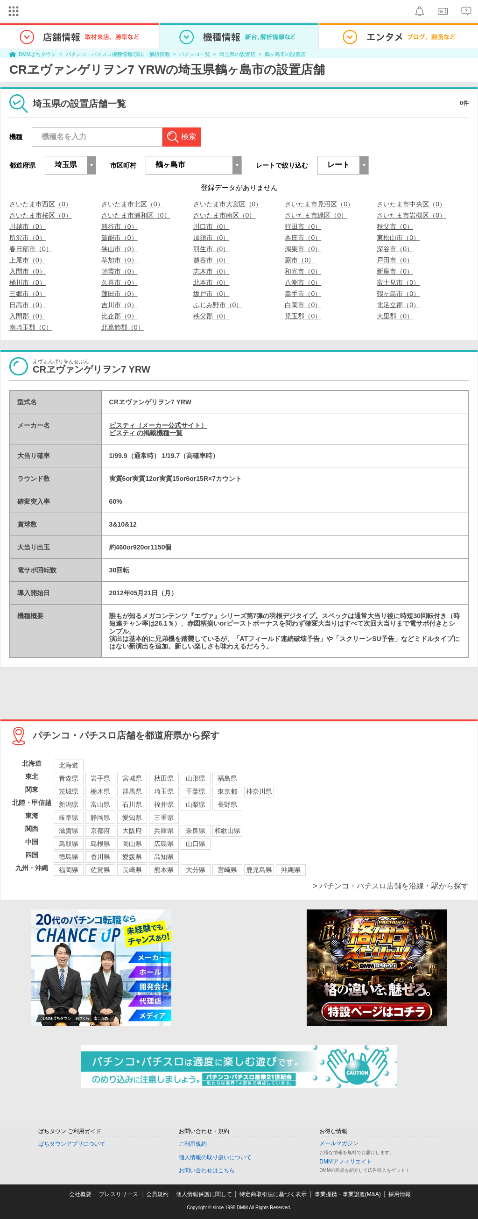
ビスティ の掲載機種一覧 (146, 433)
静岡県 (100, 817)
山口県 (195, 843)
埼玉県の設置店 (237, 54)
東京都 (227, 791)
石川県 (132, 804)
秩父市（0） (395, 226)
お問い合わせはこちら (207, 1170)
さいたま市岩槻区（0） (411, 215)
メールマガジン (338, 1143)
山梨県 (195, 804)
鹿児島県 (259, 870)
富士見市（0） (398, 282)
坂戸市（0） (211, 293)
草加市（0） (119, 260)
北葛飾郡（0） (122, 327)
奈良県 (195, 830)
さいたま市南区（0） (224, 215)
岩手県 (100, 778)
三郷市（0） (27, 293)
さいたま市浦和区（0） (135, 215)
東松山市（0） (398, 237)
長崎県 (132, 870)
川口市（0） (211, 226)
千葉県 (195, 791)
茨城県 (68, 791)
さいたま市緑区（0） (316, 215)
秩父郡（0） (211, 316)
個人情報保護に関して (204, 1194)
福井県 (164, 804)
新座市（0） (395, 271)
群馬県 (132, 791)
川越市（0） (27, 226)
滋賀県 (68, 830)
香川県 (100, 856)
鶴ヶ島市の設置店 (285, 54)
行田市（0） (303, 226)
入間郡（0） (27, 316)
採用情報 (399, 1194)
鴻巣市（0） (303, 249)
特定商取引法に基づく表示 (273, 1194)
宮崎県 (227, 870)
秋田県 (164, 778)
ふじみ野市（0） (218, 305)
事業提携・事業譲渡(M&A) (348, 1194)
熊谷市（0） (119, 226)
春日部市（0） (30, 249)
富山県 (100, 804)
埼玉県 (164, 791)
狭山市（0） (119, 249)
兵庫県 (164, 830)
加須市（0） (211, 237)
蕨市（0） (300, 260)
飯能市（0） (119, 237)
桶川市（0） (27, 282)
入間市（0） (27, 271)
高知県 (164, 856)
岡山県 (132, 843)
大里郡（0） (395, 316)
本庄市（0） (303, 237)
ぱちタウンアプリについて (71, 1144)
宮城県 (132, 778)
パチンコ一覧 (194, 54)
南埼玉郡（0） (30, 327)
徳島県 (68, 856)
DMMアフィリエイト (345, 1161)
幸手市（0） (303, 293)
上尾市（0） (27, 260)
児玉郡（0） (303, 316)
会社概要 (80, 1194)
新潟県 (68, 804)
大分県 (195, 870)
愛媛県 (132, 856)
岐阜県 (68, 817)
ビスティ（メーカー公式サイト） (158, 425)
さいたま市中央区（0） (411, 204)
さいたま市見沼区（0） (319, 204)
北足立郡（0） (398, 305)
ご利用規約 (193, 1144)
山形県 (195, 778)
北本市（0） (211, 282)
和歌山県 (227, 830)
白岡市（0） (303, 305)
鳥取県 (68, 843)
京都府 (100, 830)
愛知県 (132, 817)
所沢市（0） (27, 237)
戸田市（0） (395, 260)
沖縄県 (291, 870)
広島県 (164, 843)
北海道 (68, 765)
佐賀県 (100, 870)
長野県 (227, 804)
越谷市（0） (211, 260)
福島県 (227, 778)
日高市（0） (27, 305)
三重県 (164, 817)
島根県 (100, 843)
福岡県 (68, 870)
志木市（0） (211, 271)
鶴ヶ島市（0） (398, 293)
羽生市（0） (211, 249)
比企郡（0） (119, 316)
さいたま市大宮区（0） (227, 204)
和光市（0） (303, 271)
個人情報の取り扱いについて (215, 1157)
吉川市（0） (119, 305)
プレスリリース (118, 1194)
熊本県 (164, 870)
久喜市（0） (119, 282)
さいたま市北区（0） (132, 204)
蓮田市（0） (119, 293)
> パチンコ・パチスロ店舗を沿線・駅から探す (391, 886)
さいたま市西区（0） (40, 204)
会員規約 (157, 1194)
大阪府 (132, 830)
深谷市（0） (395, 249)
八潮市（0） (303, 282)
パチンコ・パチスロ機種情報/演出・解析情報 (118, 54)
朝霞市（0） (119, 271)
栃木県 (100, 791)
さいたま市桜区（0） (40, 215)
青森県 (68, 778)
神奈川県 (259, 791)
